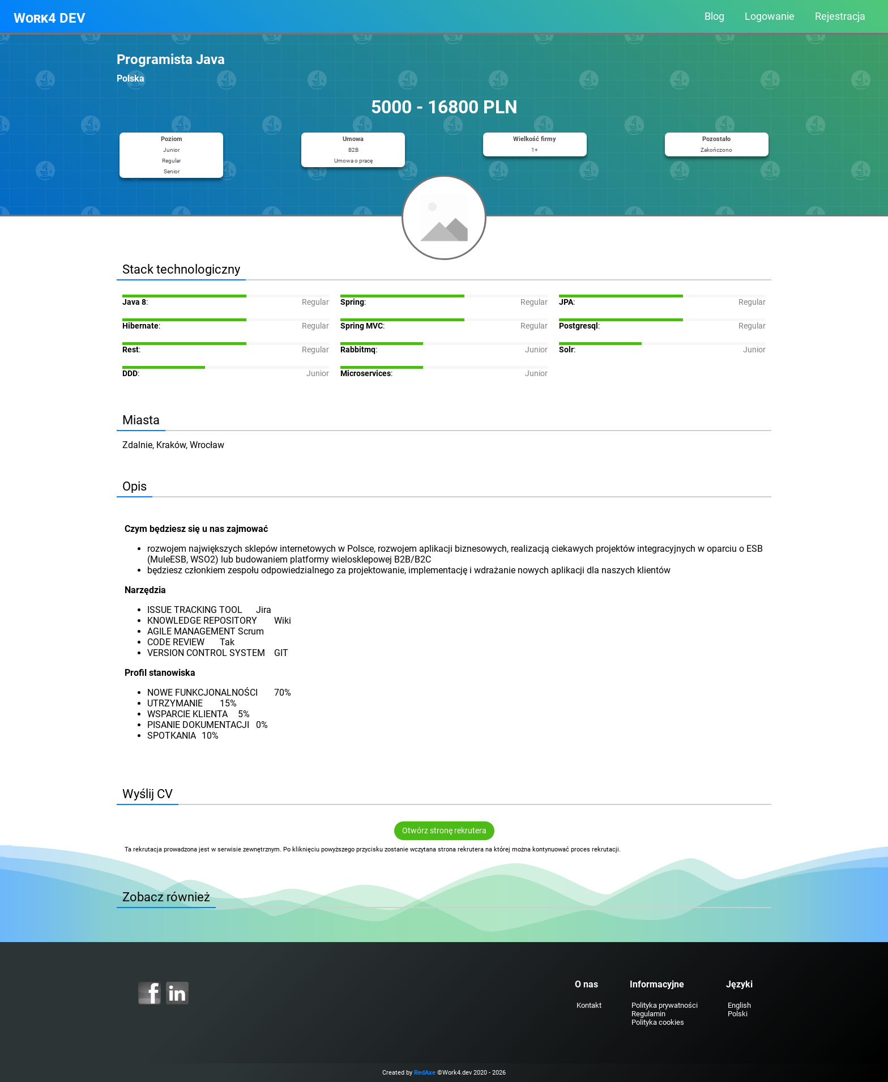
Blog (714, 16)
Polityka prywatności (660, 1005)
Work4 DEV (50, 18)
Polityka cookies (653, 1022)
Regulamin (644, 1013)
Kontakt (584, 1005)
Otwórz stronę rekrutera (444, 831)
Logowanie (770, 16)
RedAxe (425, 1072)
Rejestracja (840, 16)
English (734, 1005)
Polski (733, 1013)
